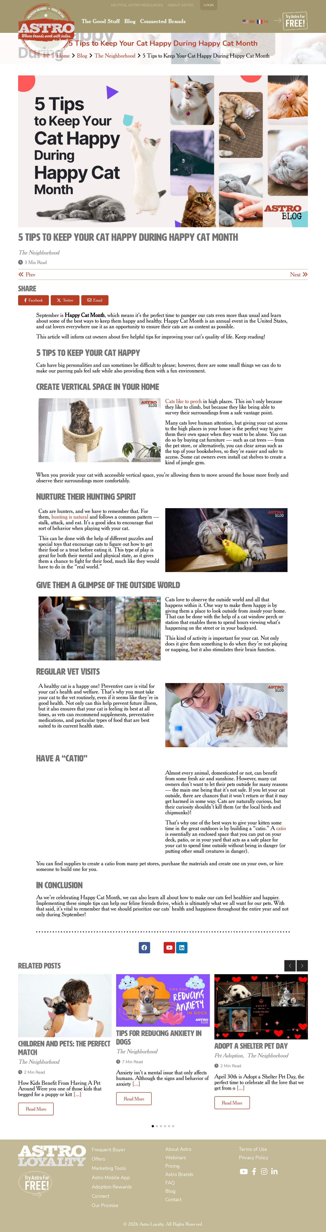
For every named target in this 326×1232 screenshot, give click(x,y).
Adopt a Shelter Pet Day (251, 1046)
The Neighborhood (114, 55)
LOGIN (209, 5)
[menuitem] (137, 5)
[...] (77, 1094)
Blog (82, 55)
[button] (290, 965)
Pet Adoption (228, 1055)
